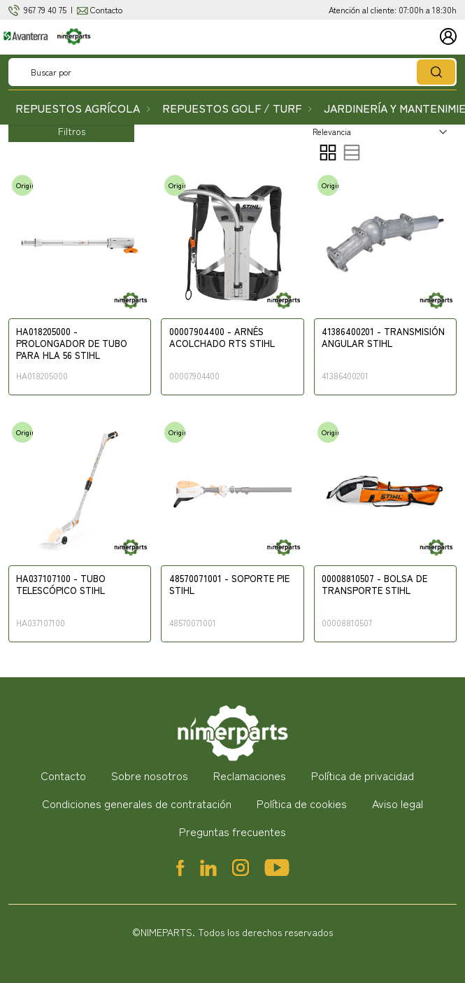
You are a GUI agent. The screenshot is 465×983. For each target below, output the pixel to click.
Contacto (106, 9)
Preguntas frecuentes (232, 831)
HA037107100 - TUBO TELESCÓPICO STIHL (61, 585)
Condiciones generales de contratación (136, 803)
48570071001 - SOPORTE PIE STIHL (229, 585)
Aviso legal (397, 803)
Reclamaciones (249, 775)
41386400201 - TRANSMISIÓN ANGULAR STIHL (383, 338)
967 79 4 (38, 9)
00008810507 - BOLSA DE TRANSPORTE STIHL (374, 585)
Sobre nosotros (149, 775)
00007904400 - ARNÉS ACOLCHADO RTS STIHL (222, 338)
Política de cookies (302, 803)
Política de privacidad (362, 775)
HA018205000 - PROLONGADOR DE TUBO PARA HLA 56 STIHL (71, 344)
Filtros (71, 131)
